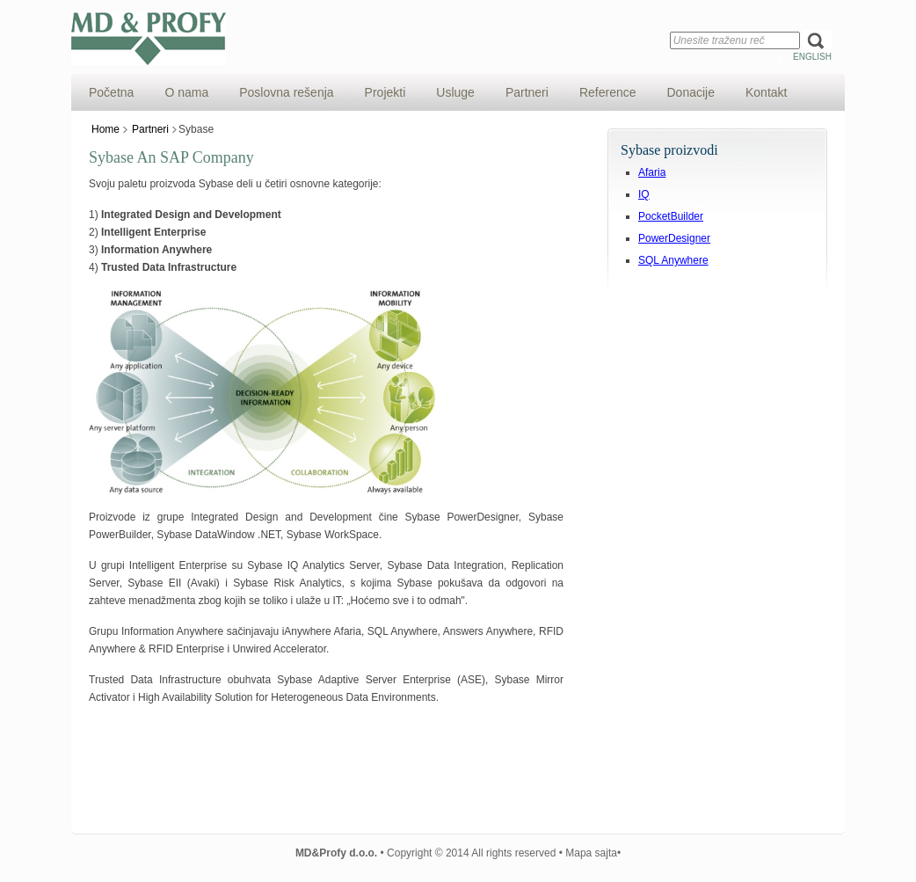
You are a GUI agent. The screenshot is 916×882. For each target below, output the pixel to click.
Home (105, 129)
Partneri (527, 92)
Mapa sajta (591, 853)
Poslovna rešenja (286, 92)
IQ (644, 194)
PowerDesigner (674, 238)
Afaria (651, 172)
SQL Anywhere (673, 260)
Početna (111, 92)
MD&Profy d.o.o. (357, 38)
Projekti (385, 92)
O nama (186, 92)
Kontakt (766, 92)
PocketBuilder (670, 216)
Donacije (691, 92)
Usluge (455, 92)
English (812, 57)
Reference (607, 92)
